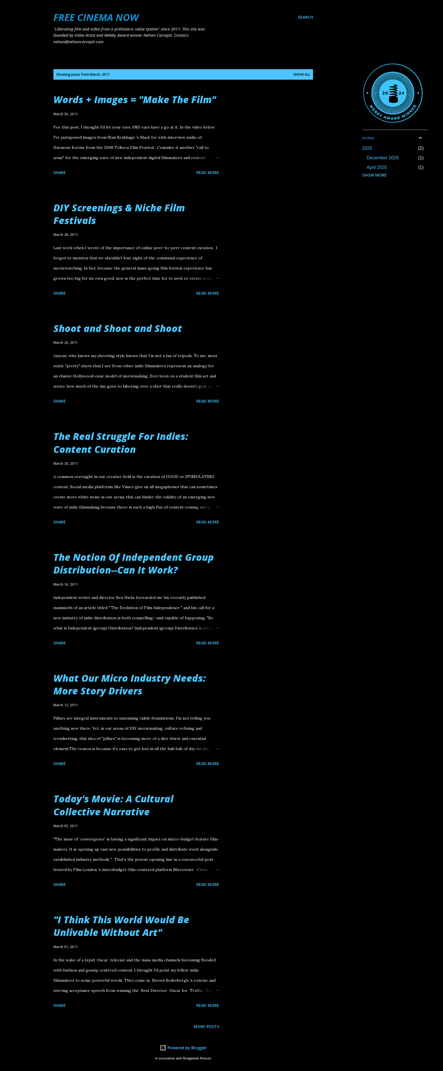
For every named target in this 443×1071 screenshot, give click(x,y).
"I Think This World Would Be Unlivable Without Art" (121, 926)
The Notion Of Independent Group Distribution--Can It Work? (133, 563)
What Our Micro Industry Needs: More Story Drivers (129, 684)
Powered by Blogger (183, 1047)
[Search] (305, 17)
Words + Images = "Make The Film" (134, 99)
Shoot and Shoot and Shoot (117, 328)
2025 (367, 148)
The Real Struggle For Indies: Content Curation (120, 442)
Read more (207, 172)
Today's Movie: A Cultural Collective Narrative (113, 805)
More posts (206, 1026)
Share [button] (59, 172)
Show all (302, 74)
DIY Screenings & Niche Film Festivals (119, 214)
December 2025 (383, 157)
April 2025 (377, 167)
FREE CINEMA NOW (95, 17)
